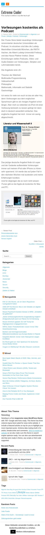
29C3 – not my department (20, 459)
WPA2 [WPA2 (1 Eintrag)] (6, 498)
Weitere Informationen (25, 532)
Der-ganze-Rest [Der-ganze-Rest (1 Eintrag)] (17, 489)
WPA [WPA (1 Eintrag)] (2, 498)
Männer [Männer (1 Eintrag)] (32, 492)
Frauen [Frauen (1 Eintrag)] (39, 489)
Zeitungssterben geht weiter (11, 518)
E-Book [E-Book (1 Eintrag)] (28, 489)
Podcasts (15, 36)
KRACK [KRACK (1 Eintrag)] (14, 492)
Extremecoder (24, 34)
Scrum (5, 285)
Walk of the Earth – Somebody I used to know (17, 515)
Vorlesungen (23, 36)
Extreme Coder (11, 12)
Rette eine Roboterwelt (9, 508)
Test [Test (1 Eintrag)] (17, 495)
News (5, 282)
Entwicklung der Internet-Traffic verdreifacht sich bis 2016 (22, 451)
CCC (4, 273)
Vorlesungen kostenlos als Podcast (22, 29)
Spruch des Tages (16, 476)
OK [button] (13, 532)
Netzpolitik (10, 297)
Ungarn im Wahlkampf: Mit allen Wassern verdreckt (21, 347)
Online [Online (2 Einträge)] (37, 492)
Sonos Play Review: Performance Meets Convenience (22, 378)
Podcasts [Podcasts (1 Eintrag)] (3, 495)
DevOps (6, 276)
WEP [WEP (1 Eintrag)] (36, 495)
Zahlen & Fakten (9, 290)
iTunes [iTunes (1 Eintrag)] (10, 492)
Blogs (5, 270)
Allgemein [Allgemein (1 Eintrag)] (4, 489)
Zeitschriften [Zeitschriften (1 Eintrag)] (11, 498)
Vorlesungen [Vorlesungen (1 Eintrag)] (30, 495)
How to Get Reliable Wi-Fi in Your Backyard (18, 391)
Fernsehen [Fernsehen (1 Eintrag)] (34, 489)
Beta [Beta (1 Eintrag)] (8, 489)
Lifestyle (9, 36)
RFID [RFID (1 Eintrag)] (8, 495)
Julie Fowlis (5, 511)
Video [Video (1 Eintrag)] (20, 495)
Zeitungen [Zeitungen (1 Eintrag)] (18, 498)
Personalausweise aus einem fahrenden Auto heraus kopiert (9, 236)
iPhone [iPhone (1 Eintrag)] (6, 492)
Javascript (6, 279)
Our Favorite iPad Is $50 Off (13, 399)
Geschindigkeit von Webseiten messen (25, 468)
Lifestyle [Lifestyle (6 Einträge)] (21, 492)
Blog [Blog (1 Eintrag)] (11, 489)
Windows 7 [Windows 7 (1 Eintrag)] (41, 495)
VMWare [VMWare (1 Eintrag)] (24, 495)
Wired (8, 353)
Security (6, 287)
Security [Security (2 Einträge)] (13, 495)
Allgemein (33, 34)
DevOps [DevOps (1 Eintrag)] (24, 489)
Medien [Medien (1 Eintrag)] (28, 492)
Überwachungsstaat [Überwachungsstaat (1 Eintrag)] (26, 498)
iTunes (3, 36)
